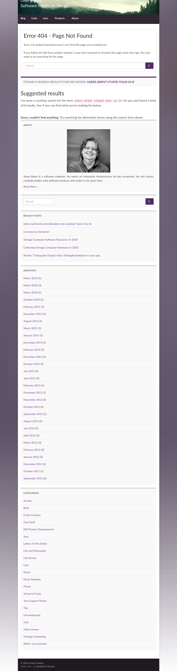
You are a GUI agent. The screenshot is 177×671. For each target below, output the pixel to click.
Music (27, 572)
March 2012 (31, 442)
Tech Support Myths (35, 600)
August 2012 (31, 421)
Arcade (28, 500)
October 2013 (32, 364)
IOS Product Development (39, 529)
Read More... (31, 186)
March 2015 (31, 328)
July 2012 (29, 428)
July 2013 (29, 371)
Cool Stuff (29, 522)
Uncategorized (32, 615)
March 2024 (31, 278)
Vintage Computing (35, 636)
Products (60, 18)
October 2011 (32, 471)
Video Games (31, 629)
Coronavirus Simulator (36, 231)
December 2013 (33, 356)
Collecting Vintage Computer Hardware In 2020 (51, 247)
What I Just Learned (35, 643)
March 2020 (31, 285)
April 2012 (30, 435)
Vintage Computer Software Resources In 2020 (51, 239)
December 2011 (33, 464)
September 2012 (33, 414)
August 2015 (31, 321)
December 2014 (33, 342)
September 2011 (33, 478)
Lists (46, 18)
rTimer (27, 586)
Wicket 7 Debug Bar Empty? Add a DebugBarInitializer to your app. (62, 255)
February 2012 (32, 449)
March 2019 (31, 292)
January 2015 (31, 335)
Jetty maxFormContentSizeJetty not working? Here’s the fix (58, 223)
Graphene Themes (46, 666)
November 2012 (33, 399)
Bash (26, 507)
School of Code (32, 593)
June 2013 (30, 378)
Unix (26, 622)
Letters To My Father (35, 543)
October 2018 (32, 299)
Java (26, 536)
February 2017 (32, 306)
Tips (26, 607)
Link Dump (30, 557)
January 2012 (31, 456)
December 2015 (33, 313)
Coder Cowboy (32, 515)
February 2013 (32, 385)
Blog (23, 18)
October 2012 (32, 406)
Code (34, 18)
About (76, 18)
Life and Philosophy (35, 550)
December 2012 (33, 392)
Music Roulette (32, 579)
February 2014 (32, 349)
